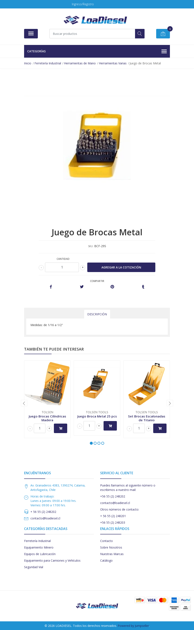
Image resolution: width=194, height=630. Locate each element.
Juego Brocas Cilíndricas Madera (47, 418)
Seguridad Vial (33, 567)
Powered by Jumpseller (133, 626)
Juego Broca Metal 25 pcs (97, 416)
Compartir (97, 281)
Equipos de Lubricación (40, 554)
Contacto (106, 541)
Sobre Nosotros (111, 547)
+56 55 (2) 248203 (112, 522)
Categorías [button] (97, 51)
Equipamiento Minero (38, 547)
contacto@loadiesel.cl (45, 518)
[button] (91, 443)
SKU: (90, 246)
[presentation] (24, 403)
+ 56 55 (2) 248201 (113, 516)
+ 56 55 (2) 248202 (43, 512)
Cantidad (63, 259)
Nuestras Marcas (112, 554)
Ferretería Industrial (37, 541)
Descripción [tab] (97, 314)
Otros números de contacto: (119, 509)
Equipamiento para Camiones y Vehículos (52, 560)
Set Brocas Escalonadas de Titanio (146, 418)
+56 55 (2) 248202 (112, 496)
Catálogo (106, 560)
